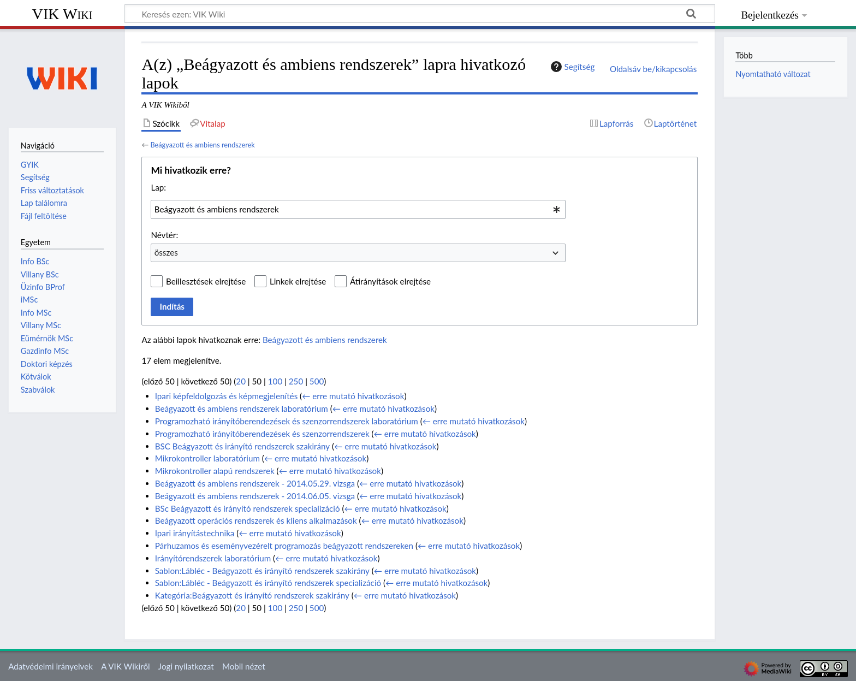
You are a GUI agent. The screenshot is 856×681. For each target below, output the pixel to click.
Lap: (158, 187)
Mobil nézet (243, 666)
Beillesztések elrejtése (206, 281)
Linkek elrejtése (298, 281)
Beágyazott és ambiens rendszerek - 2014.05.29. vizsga (255, 483)
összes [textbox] (166, 252)
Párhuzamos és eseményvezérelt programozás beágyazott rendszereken (284, 545)
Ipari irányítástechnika (195, 533)
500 (317, 381)
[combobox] (358, 209)
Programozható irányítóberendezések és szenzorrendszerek (262, 434)
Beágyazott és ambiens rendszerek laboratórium (241, 408)
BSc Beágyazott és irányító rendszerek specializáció (247, 508)
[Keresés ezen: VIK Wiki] (420, 13)
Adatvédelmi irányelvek (50, 666)
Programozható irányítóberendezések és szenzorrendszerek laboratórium (286, 421)
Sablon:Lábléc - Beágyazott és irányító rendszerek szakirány (262, 571)
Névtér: (164, 235)
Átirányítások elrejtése (390, 281)
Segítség (571, 66)
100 (275, 381)
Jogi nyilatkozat (186, 666)
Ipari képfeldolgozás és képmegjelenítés (226, 396)
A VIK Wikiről (125, 666)
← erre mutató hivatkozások (353, 396)
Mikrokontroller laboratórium (207, 458)
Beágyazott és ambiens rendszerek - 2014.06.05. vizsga (255, 496)
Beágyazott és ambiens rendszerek (202, 144)
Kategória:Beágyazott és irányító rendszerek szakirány (252, 595)
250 (296, 381)
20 (241, 381)
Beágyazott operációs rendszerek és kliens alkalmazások (256, 520)
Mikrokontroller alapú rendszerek (215, 471)
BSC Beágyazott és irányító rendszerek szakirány (242, 446)
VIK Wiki (62, 13)
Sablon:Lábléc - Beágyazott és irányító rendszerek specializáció (268, 583)
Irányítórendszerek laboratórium (213, 558)
